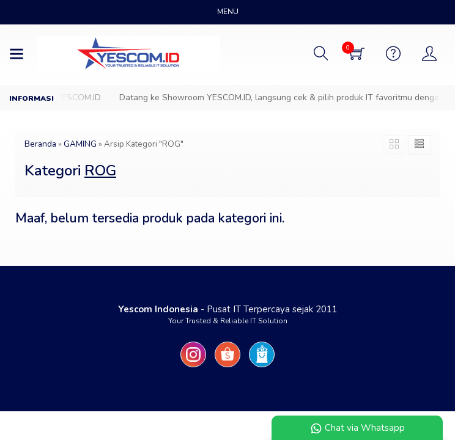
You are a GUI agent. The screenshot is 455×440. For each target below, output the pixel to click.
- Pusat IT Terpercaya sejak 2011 (228, 309)
